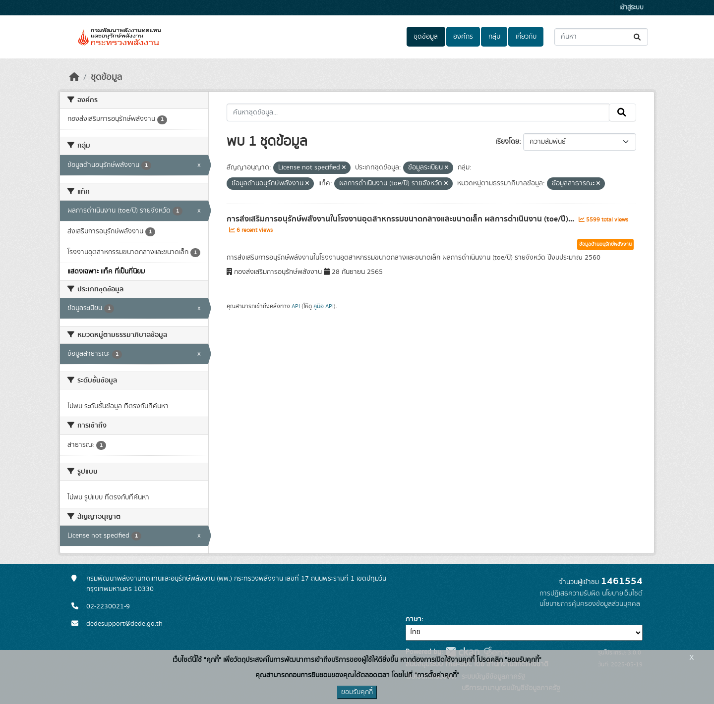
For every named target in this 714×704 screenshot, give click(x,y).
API (296, 306)
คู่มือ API (323, 306)
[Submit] (638, 37)
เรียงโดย (507, 142)
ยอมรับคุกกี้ (357, 692)
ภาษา (413, 619)
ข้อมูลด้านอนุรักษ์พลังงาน (605, 244)
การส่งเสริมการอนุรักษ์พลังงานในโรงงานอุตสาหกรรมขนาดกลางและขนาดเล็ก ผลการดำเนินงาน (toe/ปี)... (401, 219)
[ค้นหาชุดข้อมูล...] (601, 37)
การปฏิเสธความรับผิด (569, 593)
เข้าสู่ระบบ (631, 7)
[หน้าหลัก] (74, 77)
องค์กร (463, 37)
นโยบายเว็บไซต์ (622, 593)
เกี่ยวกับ (526, 37)
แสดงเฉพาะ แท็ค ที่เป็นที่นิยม (106, 271)
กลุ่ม (494, 37)
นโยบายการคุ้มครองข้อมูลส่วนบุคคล (589, 604)
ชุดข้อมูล (426, 37)
